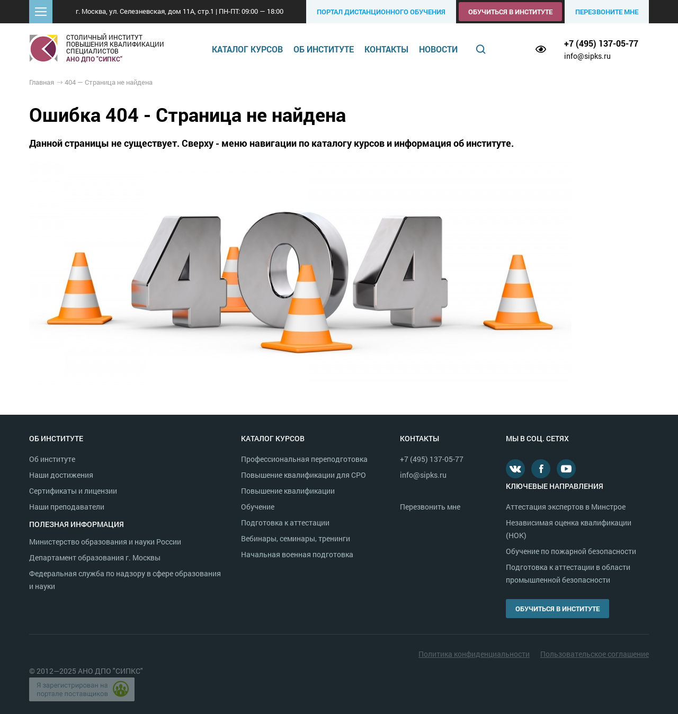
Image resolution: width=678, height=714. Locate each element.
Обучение (257, 507)
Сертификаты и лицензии (73, 491)
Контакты (386, 49)
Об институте (323, 49)
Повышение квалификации (288, 491)
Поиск (481, 49)
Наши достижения (61, 475)
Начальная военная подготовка (297, 554)
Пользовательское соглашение (594, 654)
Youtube (566, 468)
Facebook (540, 468)
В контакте (515, 468)
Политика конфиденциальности (474, 654)
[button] (40, 11)
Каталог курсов (247, 49)
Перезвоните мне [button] (606, 11)
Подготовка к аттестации (285, 522)
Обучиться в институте (510, 11)
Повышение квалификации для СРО (303, 475)
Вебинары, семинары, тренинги (295, 538)
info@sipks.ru (587, 56)
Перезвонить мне (430, 507)
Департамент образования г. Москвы (94, 557)
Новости (438, 49)
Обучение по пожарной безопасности (571, 551)
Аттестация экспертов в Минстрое (566, 507)
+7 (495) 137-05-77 (601, 43)
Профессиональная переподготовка (304, 459)
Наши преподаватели (66, 507)
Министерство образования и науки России (105, 542)
